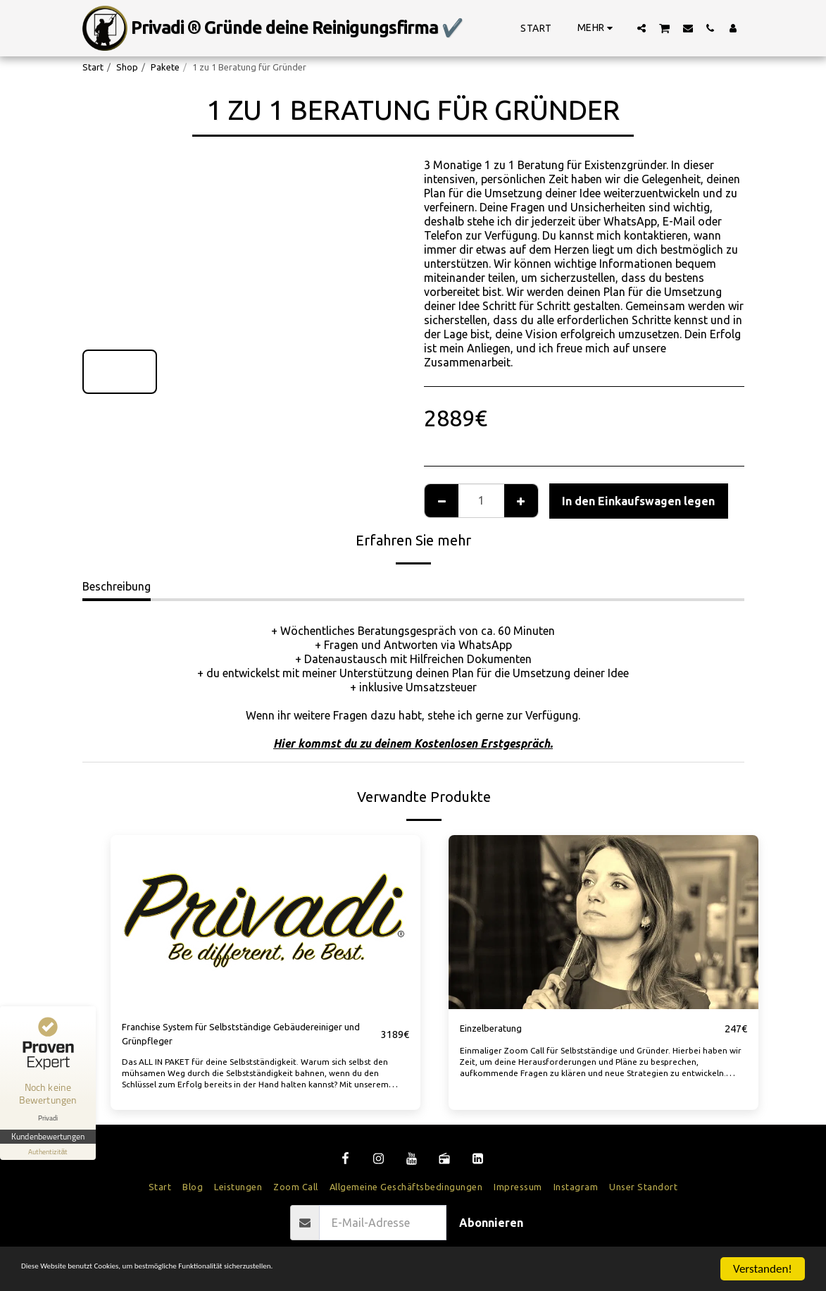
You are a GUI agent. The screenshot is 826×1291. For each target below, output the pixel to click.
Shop (127, 67)
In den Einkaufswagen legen (638, 501)
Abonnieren (491, 1229)
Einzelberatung (497, 1029)
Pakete (165, 67)
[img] (265, 922)
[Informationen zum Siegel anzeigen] (48, 1152)
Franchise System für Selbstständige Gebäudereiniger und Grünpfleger (214, 1037)
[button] (641, 28)
